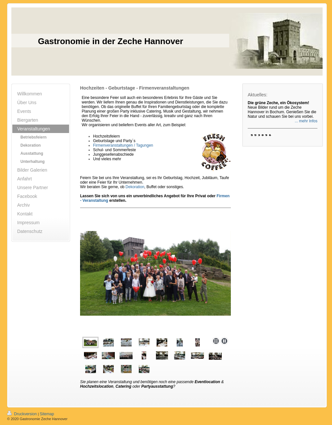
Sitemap (47, 414)
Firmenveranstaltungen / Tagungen (123, 145)
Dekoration (134, 187)
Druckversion (22, 414)
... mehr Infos (306, 121)
